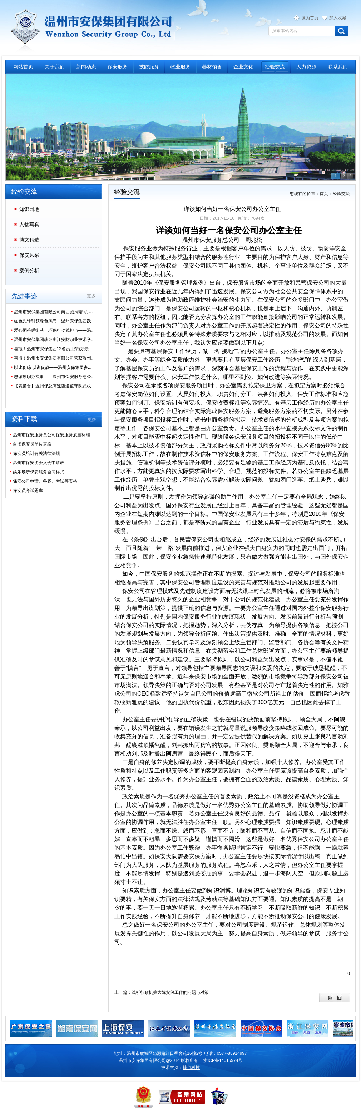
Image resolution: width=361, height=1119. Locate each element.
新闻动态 (86, 67)
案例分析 (29, 270)
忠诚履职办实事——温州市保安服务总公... (53, 376)
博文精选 (29, 240)
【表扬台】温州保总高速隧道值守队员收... (53, 385)
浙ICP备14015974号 (222, 1060)
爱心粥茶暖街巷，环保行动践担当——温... (53, 330)
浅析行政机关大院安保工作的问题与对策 (170, 992)
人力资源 (306, 67)
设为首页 (309, 17)
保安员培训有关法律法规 (35, 453)
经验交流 (275, 67)
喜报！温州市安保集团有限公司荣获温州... (53, 358)
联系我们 (338, 67)
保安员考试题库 (26, 490)
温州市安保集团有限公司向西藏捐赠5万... (52, 311)
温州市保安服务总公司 (90, 27)
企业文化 (243, 67)
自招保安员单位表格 (30, 444)
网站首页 (23, 67)
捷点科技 (191, 1067)
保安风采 (29, 255)
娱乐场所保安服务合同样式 (37, 471)
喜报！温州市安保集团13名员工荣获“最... (51, 348)
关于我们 (55, 67)
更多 (91, 296)
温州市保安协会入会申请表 (37, 462)
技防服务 (149, 67)
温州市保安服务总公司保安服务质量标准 (50, 434)
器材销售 (212, 67)
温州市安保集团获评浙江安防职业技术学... (53, 339)
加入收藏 (337, 17)
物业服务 (180, 67)
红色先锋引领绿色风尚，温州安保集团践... (53, 321)
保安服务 (118, 67)
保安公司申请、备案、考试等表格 (43, 481)
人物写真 (29, 224)
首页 (324, 193)
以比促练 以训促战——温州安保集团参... (51, 367)
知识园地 (29, 209)
